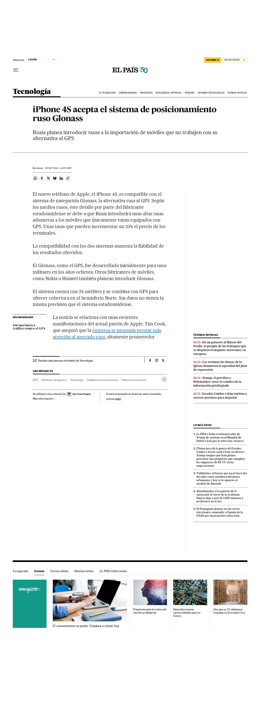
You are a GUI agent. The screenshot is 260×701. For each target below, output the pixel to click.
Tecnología (32, 92)
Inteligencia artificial (169, 92)
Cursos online (59, 571)
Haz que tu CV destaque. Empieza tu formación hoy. (229, 611)
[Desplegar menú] (16, 70)
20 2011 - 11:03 (58, 168)
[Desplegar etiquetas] (164, 379)
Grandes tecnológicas (211, 92)
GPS (35, 379)
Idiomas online (84, 571)
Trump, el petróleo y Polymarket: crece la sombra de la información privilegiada (217, 381)
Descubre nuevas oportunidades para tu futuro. (186, 612)
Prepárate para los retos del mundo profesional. (149, 611)
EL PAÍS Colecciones (113, 571)
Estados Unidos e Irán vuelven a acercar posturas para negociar (220, 395)
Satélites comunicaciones (102, 379)
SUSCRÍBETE (212, 60)
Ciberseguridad (128, 92)
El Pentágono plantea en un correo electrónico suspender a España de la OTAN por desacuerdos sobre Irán (219, 512)
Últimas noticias (237, 92)
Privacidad (146, 92)
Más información (44, 398)
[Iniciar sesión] (234, 60)
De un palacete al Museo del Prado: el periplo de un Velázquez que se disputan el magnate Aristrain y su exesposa (219, 348)
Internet (190, 92)
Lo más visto (202, 425)
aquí (118, 398)
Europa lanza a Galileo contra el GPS (29, 327)
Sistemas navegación (54, 379)
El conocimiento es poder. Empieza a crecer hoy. (86, 626)
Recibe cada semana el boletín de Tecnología (65, 360)
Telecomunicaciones (133, 379)
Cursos (39, 571)
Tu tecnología (107, 92)
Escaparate (20, 571)
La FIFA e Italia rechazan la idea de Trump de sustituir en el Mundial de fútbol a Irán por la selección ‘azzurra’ (220, 437)
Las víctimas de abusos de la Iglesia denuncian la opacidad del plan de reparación (220, 366)
